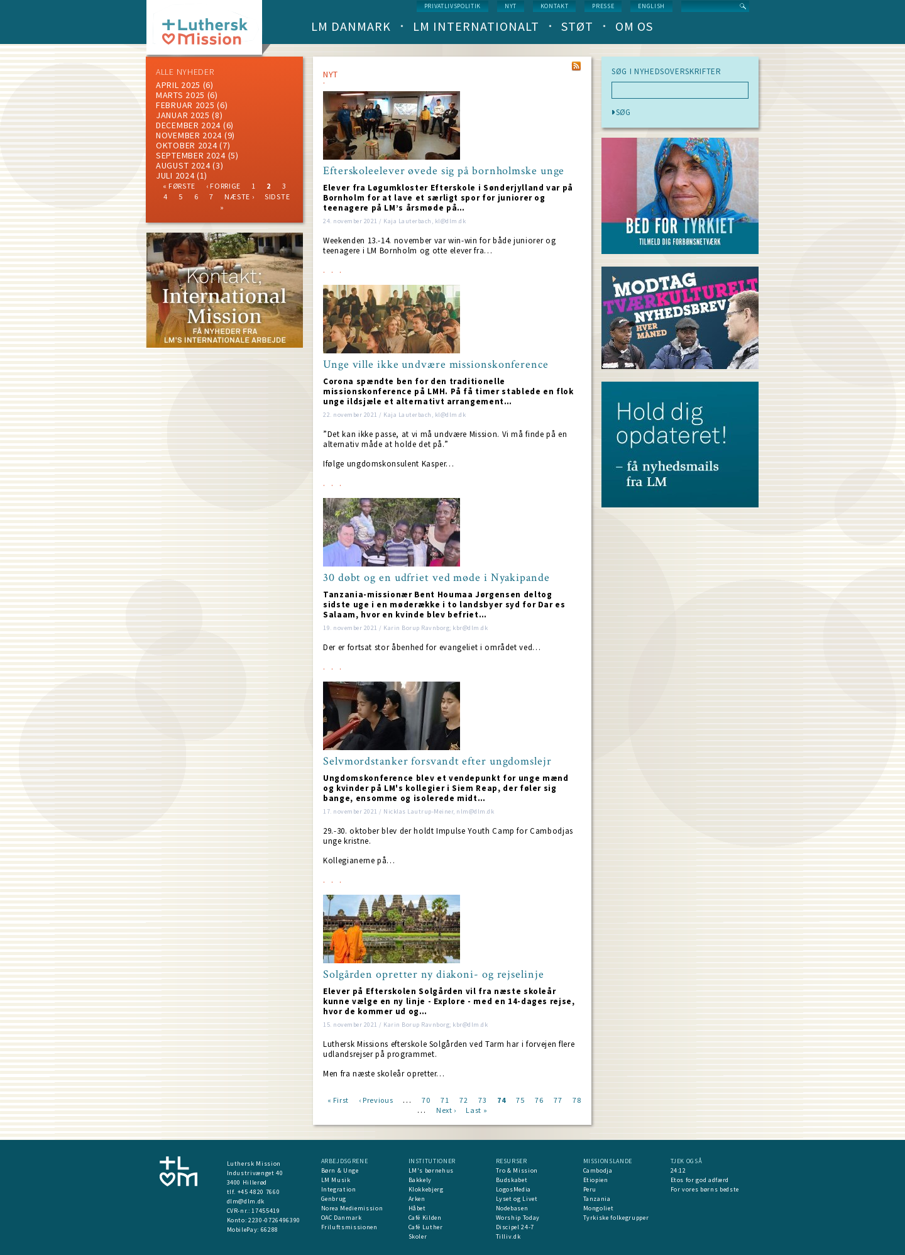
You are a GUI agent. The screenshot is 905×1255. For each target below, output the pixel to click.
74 (501, 1099)
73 (482, 1099)
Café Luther (426, 1227)
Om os (634, 26)
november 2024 (189, 135)
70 (426, 1099)
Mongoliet (598, 1208)
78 (577, 1099)
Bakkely (420, 1180)
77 (558, 1099)
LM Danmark (351, 26)
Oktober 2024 (186, 145)
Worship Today (518, 1218)
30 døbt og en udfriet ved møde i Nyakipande (436, 577)
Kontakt (554, 6)
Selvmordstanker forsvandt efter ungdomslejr (437, 761)
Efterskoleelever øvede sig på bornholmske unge (443, 171)
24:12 (678, 1170)
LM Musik (336, 1180)
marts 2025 (180, 95)
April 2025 (178, 85)
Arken (417, 1199)
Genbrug (334, 1199)
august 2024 (183, 165)
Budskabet (512, 1180)
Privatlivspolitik (452, 6)
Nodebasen (512, 1208)
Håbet (417, 1208)
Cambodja (598, 1170)
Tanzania (597, 1199)
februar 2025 (185, 105)
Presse (603, 6)
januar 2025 (183, 115)
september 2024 (191, 155)
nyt (511, 6)
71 (445, 1099)
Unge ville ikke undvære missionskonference (436, 364)
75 (520, 1099)
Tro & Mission (517, 1170)
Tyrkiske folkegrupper (616, 1218)
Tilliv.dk (508, 1236)
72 (463, 1099)
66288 (269, 1229)
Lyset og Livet (517, 1199)
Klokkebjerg (426, 1189)
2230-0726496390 (274, 1220)
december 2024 (188, 125)
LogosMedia (514, 1189)
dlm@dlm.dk (246, 1201)
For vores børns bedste (705, 1189)
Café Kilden (425, 1218)
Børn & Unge (340, 1170)
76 (539, 1099)
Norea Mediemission (352, 1208)
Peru (590, 1189)
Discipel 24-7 (515, 1227)
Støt (577, 26)
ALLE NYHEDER (185, 71)
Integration (338, 1189)
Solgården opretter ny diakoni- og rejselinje (433, 974)
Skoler (418, 1236)
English (651, 6)
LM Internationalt (476, 26)
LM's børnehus (431, 1170)
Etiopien (595, 1180)
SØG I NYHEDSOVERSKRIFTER (666, 72)
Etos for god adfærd (700, 1180)
